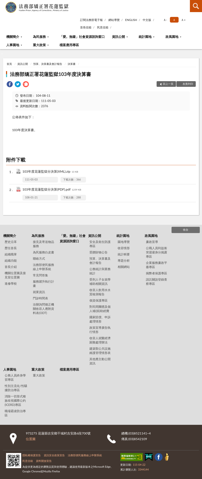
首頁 (9, 63)
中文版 (147, 20)
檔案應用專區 (69, 45)
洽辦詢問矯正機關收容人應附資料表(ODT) (43, 309)
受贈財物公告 (98, 252)
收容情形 (124, 248)
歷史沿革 (11, 242)
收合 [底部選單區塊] (185, 229)
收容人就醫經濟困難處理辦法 (100, 340)
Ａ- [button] (165, 20)
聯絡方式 (39, 258)
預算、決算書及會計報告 (47, 63)
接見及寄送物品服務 (43, 244)
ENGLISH (131, 20)
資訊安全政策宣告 (54, 455)
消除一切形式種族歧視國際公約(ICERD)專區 (15, 400)
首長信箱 (85, 27)
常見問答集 (40, 275)
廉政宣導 (152, 242)
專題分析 (124, 260)
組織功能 (11, 260)
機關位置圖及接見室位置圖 (15, 275)
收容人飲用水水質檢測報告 (100, 292)
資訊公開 (118, 36)
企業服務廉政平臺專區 (156, 265)
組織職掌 (11, 254)
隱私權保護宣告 (31, 455)
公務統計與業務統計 (100, 271)
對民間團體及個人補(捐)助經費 (100, 309)
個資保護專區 (98, 300)
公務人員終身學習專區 (15, 377)
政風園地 (171, 36)
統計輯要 (124, 254)
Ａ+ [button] (183, 20)
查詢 (196, 6)
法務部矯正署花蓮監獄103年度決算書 (50, 74)
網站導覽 (114, 20)
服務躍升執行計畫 (43, 283)
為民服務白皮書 (43, 252)
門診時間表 (40, 298)
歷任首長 (11, 248)
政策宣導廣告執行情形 (100, 330)
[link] (10, 84)
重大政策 (39, 45)
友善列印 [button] (188, 83)
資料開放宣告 (44, 460)
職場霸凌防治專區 (15, 413)
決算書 (71, 63)
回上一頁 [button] (168, 83)
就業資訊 (39, 292)
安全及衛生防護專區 (100, 244)
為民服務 (39, 36)
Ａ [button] (174, 20)
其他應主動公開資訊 (100, 361)
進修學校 (11, 283)
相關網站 (124, 267)
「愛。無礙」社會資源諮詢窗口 (82, 36)
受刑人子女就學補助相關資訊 (100, 281)
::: (3, 3)
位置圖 (31, 439)
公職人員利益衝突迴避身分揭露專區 (156, 252)
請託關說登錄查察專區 (156, 281)
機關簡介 (12, 36)
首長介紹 (11, 267)
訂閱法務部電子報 (91, 20)
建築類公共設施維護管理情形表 (100, 351)
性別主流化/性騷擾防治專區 (16, 388)
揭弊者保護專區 (156, 273)
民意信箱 (102, 27)
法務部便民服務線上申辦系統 (43, 267)
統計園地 (145, 36)
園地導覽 (124, 242)
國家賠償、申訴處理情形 (100, 319)
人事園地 (12, 45)
